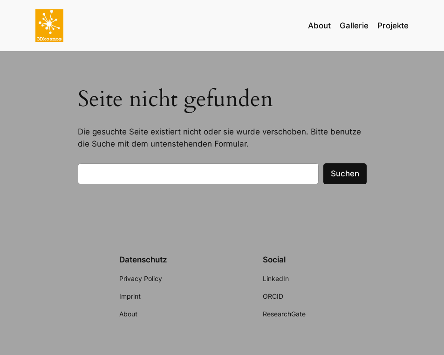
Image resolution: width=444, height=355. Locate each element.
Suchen (345, 173)
